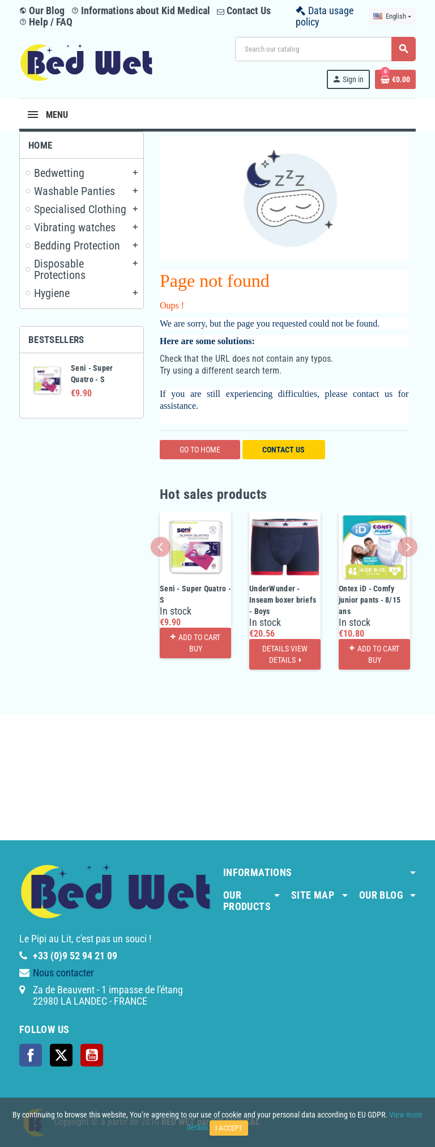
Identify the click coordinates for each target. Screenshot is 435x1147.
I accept (228, 1128)
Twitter (61, 1055)
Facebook (30, 1055)
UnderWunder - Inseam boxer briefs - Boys (282, 600)
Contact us (283, 449)
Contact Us (244, 10)
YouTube (91, 1055)
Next (407, 547)
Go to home (200, 449)
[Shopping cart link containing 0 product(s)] (395, 79)
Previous (160, 547)
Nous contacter (63, 973)
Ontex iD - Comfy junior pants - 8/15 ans (369, 600)
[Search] (325, 49)
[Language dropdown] (392, 16)
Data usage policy (324, 16)
